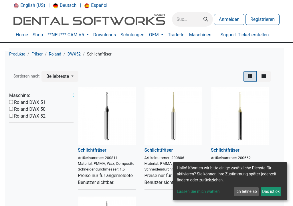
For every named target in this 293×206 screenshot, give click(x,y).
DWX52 (74, 54)
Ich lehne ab (246, 191)
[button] (59, 76)
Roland (55, 54)
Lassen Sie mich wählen (198, 191)
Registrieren (262, 19)
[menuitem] (29, 5)
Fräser (37, 54)
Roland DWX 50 (29, 109)
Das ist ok (271, 191)
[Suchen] (206, 19)
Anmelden (229, 19)
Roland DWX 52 (29, 116)
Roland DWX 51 (29, 102)
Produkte (17, 54)
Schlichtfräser (92, 150)
